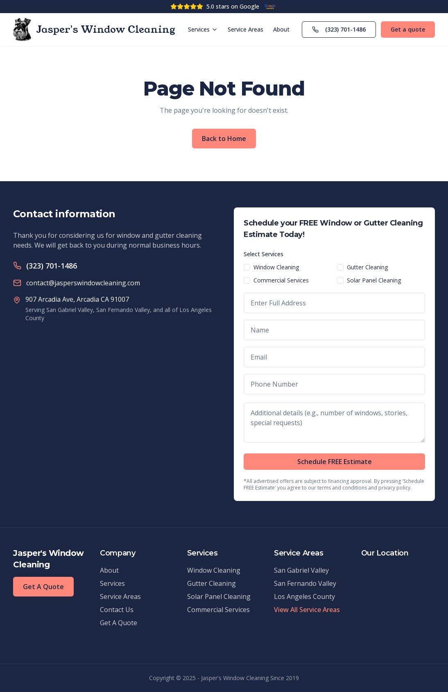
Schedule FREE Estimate (334, 461)
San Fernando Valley (305, 583)
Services (203, 29)
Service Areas (245, 29)
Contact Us (116, 609)
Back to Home (224, 138)
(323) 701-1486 (339, 29)
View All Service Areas (307, 609)
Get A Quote (43, 586)
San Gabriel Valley (301, 570)
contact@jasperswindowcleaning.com (83, 282)
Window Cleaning (276, 267)
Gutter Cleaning (367, 267)
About (281, 29)
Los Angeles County (304, 596)
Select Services (263, 254)
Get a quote (408, 29)
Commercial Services (281, 280)
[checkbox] (247, 267)
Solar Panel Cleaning (374, 280)
